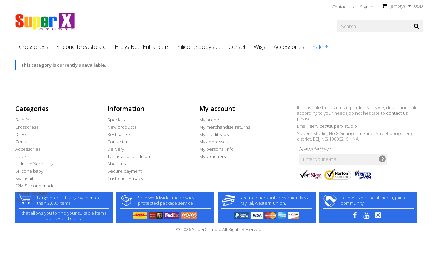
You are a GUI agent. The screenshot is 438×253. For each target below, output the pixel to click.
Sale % (321, 47)
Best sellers (119, 134)
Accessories (289, 47)
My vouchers (212, 156)
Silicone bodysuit (199, 47)
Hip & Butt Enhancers (142, 47)
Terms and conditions (129, 156)
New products (121, 127)
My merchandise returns (224, 127)
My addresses (213, 142)
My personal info (216, 149)
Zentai (22, 142)
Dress (21, 134)
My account (217, 108)
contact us (397, 113)
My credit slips (214, 134)
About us (116, 164)
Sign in (367, 6)
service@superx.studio (333, 126)
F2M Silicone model (35, 186)
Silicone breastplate (81, 47)
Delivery (115, 149)
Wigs (260, 47)
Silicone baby (29, 171)
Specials (116, 120)
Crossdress (33, 47)
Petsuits (23, 200)
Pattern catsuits (31, 193)
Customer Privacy (125, 178)
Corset (237, 47)
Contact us (343, 6)
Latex (20, 156)
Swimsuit (24, 178)
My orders (209, 120)
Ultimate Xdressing (34, 164)
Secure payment (124, 171)
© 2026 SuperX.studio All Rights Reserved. (219, 249)
